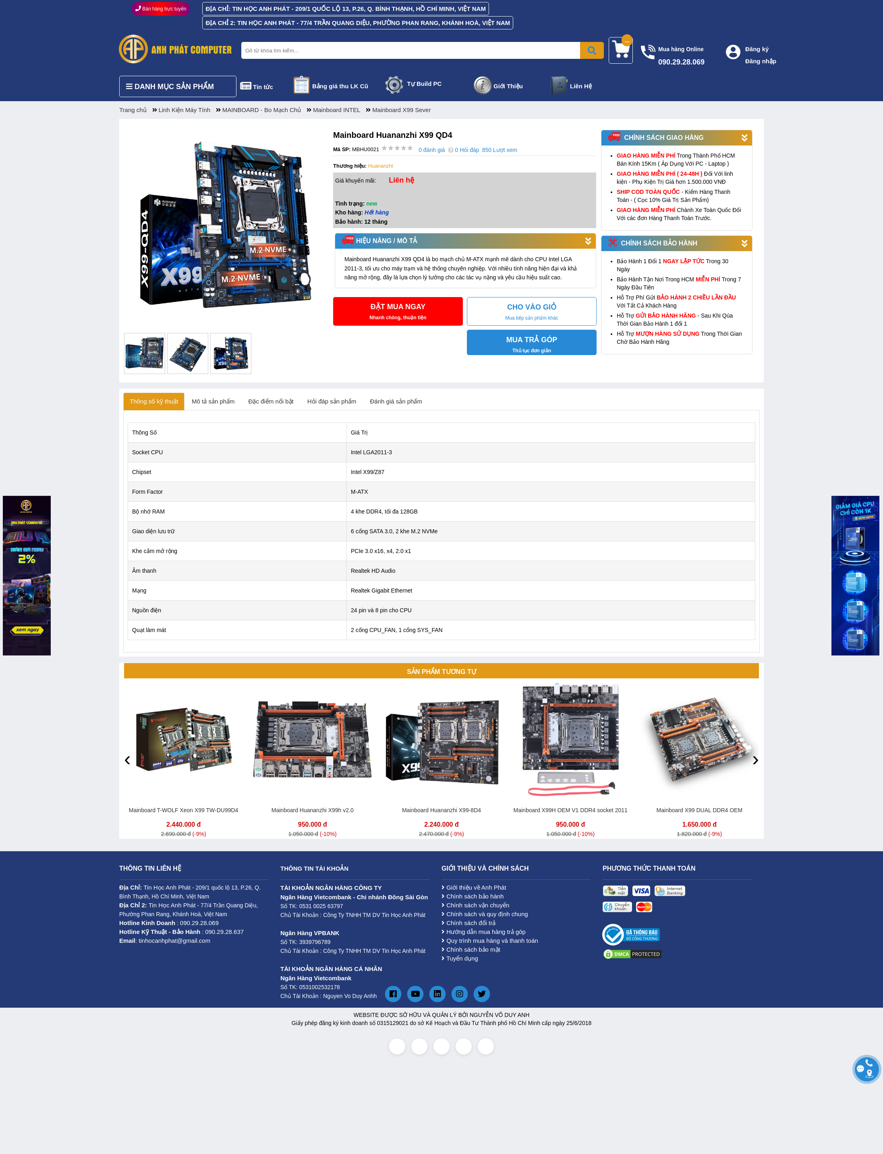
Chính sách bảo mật (471, 949)
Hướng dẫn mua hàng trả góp (484, 931)
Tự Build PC (424, 83)
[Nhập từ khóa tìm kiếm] (421, 50)
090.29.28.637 (224, 931)
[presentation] (127, 758)
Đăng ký (757, 49)
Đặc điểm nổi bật (271, 401)
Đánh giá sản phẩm (396, 401)
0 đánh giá (432, 150)
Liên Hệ (581, 86)
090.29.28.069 (199, 922)
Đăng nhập (760, 61)
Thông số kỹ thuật (154, 401)
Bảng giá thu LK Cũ (340, 86)
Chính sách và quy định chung (485, 914)
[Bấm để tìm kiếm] (592, 50)
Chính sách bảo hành (473, 896)
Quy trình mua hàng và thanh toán (490, 940)
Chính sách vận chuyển (475, 905)
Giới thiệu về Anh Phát (474, 887)
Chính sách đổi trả (468, 922)
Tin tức (263, 86)
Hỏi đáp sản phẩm (332, 401)
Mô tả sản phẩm (213, 401)
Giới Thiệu (508, 86)
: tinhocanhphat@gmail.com (164, 940)
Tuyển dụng (460, 958)
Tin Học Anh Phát (167, 887)
